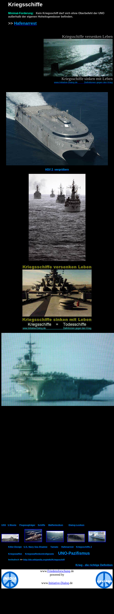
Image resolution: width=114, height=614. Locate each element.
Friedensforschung (58, 571)
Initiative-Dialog (59, 583)
